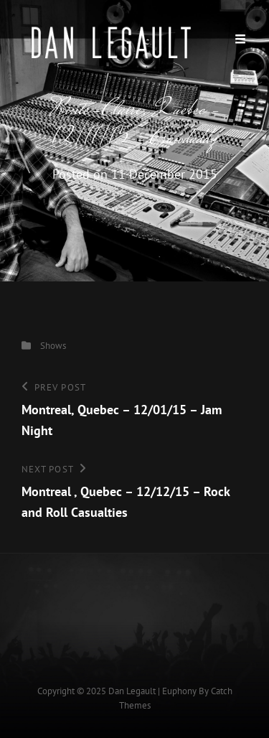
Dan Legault (132, 691)
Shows (53, 346)
